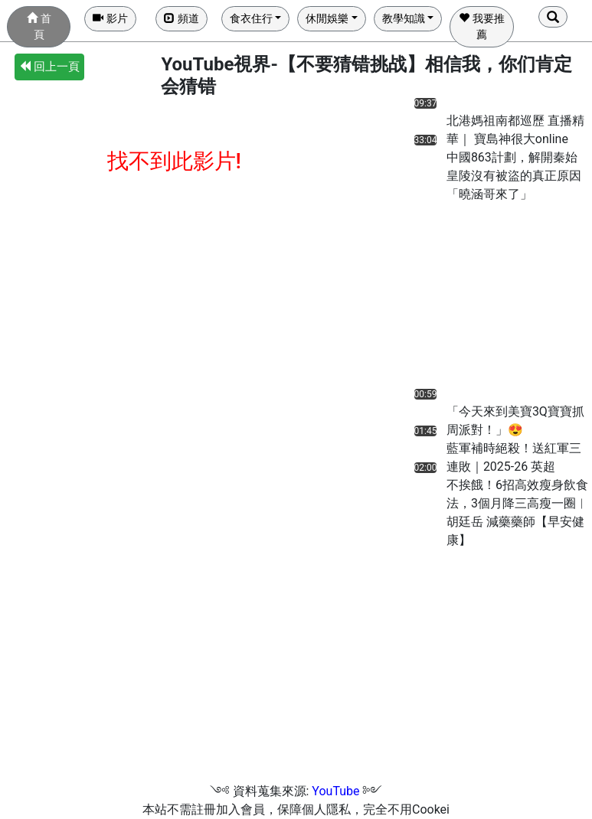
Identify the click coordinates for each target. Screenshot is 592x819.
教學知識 (403, 18)
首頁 (39, 26)
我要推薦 (481, 26)
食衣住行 (251, 18)
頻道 (181, 18)
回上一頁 (49, 66)
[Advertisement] (466, 299)
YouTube (335, 791)
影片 (110, 18)
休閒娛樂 (327, 18)
